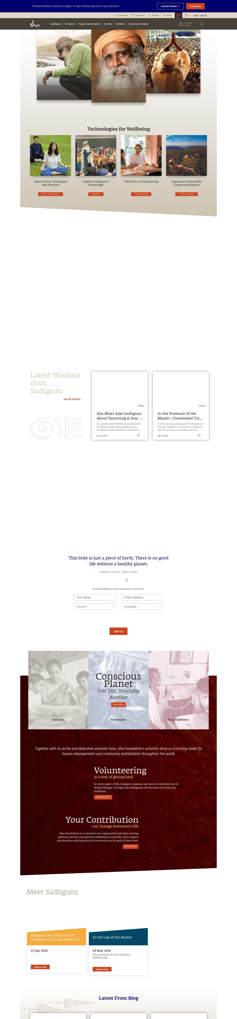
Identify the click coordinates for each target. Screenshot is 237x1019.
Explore (96, 194)
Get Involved (141, 194)
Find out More (186, 194)
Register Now (40, 967)
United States (170, 6)
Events (108, 23)
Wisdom (70, 23)
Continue (195, 6)
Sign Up (203, 15)
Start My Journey (50, 194)
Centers (120, 23)
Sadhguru (56, 23)
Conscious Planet (138, 23)
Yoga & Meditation (89, 23)
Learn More (118, 705)
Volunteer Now (103, 797)
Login (195, 15)
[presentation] (118, 618)
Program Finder (188, 24)
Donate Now (131, 847)
